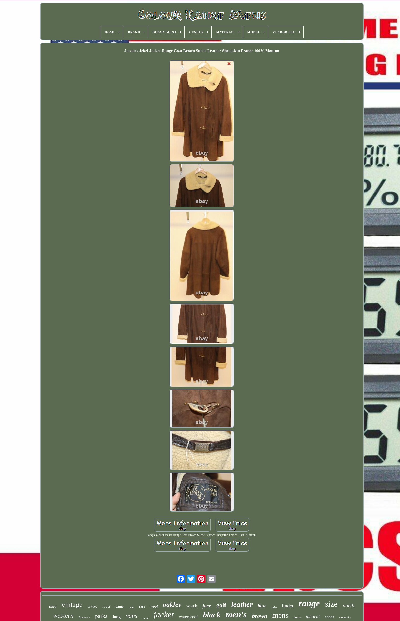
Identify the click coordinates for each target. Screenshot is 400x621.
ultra (52, 606)
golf (221, 605)
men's (236, 614)
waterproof (188, 616)
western (63, 615)
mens (280, 615)
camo (120, 606)
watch (191, 605)
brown (259, 616)
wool (154, 606)
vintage (71, 604)
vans (132, 615)
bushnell (84, 617)
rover (106, 606)
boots (297, 617)
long (117, 616)
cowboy (92, 606)
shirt (274, 607)
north (349, 605)
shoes (329, 617)
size (331, 603)
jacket (164, 614)
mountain (345, 617)
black (212, 614)
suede (145, 618)
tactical (313, 616)
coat (131, 607)
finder (287, 605)
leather (242, 604)
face (206, 605)
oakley (172, 604)
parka (101, 616)
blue (262, 605)
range (309, 603)
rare (142, 606)
